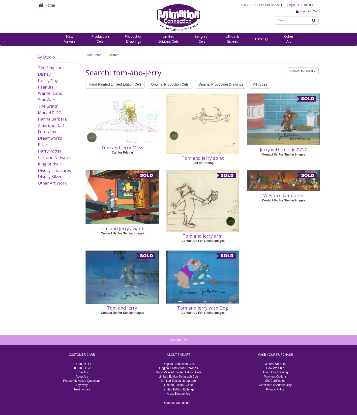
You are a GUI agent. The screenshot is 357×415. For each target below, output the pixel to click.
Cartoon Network (54, 157)
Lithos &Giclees (232, 39)
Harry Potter (49, 151)
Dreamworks (50, 138)
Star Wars (47, 99)
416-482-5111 (82, 364)
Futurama (47, 131)
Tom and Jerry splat (202, 158)
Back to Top (179, 340)
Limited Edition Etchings (178, 389)
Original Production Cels (170, 84)
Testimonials (82, 389)
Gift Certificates (275, 381)
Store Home (93, 55)
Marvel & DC (49, 112)
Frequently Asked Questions (81, 381)
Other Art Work (52, 183)
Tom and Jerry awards (122, 228)
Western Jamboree (283, 195)
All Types (260, 84)
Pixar (42, 144)
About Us (82, 376)
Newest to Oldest (303, 71)
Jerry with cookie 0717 (283, 150)
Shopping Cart (307, 11)
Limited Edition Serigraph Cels (178, 376)
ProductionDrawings (133, 39)
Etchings (261, 38)
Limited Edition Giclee (178, 385)
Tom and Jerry (122, 308)
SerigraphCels (201, 39)
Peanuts (45, 87)
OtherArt (288, 39)
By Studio (46, 57)
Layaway (82, 385)
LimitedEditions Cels (168, 39)
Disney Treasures (54, 170)
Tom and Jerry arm (202, 236)
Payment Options (275, 376)
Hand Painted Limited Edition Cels (115, 84)
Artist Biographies (178, 393)
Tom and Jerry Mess (122, 148)
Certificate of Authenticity (275, 385)
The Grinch (48, 106)
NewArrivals (69, 39)
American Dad (51, 125)
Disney (44, 74)
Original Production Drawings (220, 84)
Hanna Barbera (52, 119)
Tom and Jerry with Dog (202, 308)
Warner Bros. (50, 93)
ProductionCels (100, 39)
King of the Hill (51, 164)
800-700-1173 (82, 368)
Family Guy (48, 80)
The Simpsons (51, 67)
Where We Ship (275, 364)
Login (291, 5)
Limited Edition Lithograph (178, 381)
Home (46, 5)
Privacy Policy (275, 389)
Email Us (82, 372)
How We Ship (275, 368)
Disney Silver (50, 176)
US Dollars (307, 5)
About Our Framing (275, 372)
